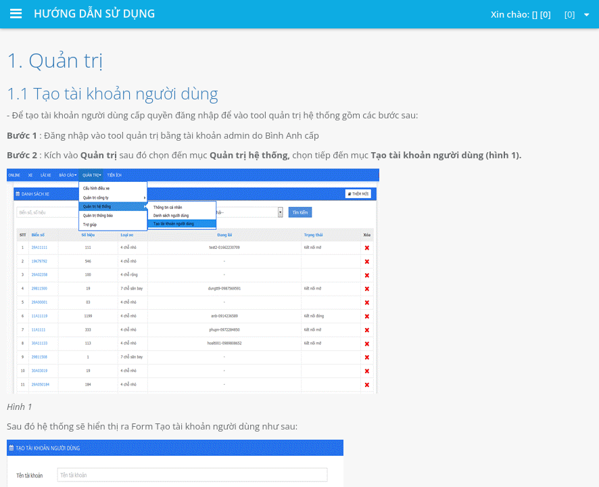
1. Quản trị (55, 60)
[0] (577, 14)
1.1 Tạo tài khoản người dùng (112, 93)
